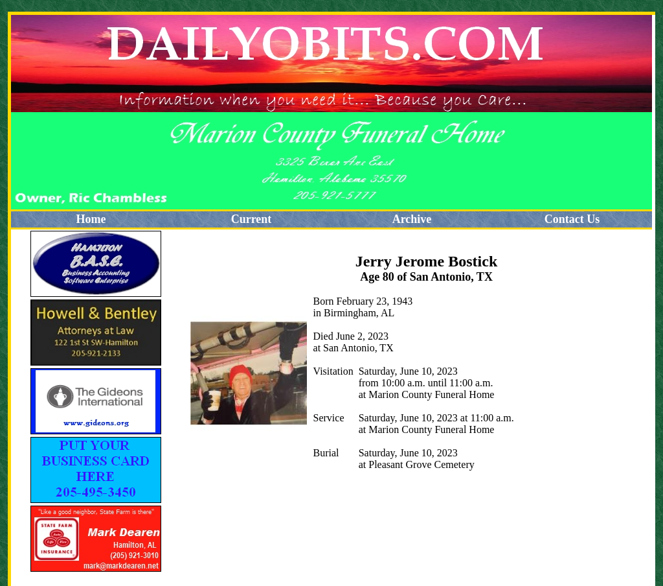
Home (91, 219)
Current (251, 219)
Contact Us (572, 219)
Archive (412, 219)
